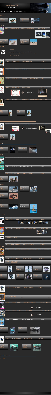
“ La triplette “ (36, 275)
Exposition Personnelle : (10, 285)
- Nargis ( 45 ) (42, 219)
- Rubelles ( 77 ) (43, 61)
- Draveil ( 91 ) (47, 297)
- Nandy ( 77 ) (42, 78)
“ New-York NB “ (21, 328)
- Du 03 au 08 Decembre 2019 (16, 338)
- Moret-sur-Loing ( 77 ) (44, 228)
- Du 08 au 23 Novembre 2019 (16, 302)
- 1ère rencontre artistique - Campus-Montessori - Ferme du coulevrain (32, 249)
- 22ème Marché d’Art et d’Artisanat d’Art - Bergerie (30, 78)
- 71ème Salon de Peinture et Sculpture (29, 228)
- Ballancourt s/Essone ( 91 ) (44, 310)
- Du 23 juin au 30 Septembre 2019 (16, 173)
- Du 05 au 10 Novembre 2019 (16, 287)
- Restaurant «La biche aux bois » (28, 241)
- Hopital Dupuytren (23, 297)
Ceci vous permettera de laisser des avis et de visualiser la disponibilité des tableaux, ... (22, 51)
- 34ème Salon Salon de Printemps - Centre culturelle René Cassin (32, 99)
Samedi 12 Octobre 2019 (15, 261)
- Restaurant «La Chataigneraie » (28, 244)
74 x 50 (22, 20)
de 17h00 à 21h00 (14, 262)
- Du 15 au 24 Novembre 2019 (16, 310)
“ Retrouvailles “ (25, 345)
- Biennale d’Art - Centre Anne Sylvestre (29, 302)
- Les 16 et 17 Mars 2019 (15, 78)
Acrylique (35, 276)
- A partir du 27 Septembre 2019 (16, 244)
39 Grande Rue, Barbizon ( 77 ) (16, 263)
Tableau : (35, 274)
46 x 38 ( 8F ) (22, 189)
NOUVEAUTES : (12, 49)
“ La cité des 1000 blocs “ (25, 19)
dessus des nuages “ (24, 41)
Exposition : (8, 249)
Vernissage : (8, 261)
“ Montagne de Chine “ (3, 40)
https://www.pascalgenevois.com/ (14, 55)
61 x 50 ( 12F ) (25, 347)
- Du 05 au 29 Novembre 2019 (11, 297)
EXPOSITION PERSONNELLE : (11, 296)
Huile (21, 188)
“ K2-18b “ (18, 275)
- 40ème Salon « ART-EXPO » (28, 310)
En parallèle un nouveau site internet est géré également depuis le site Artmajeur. (21, 52)
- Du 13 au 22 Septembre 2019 (16, 219)
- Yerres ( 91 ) (42, 244)
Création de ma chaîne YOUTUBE (11, 237)
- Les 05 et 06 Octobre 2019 (15, 249)
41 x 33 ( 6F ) (36, 269)
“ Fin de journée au (24, 40)
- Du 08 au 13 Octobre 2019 (15, 258)
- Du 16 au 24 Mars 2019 (15, 99)
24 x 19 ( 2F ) (2, 42)
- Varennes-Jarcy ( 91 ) (44, 87)
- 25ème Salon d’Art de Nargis (28, 219)
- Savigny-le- (47, 249)
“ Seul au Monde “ (23, 187)
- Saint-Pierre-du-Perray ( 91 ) (42, 28)
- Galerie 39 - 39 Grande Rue (27, 338)
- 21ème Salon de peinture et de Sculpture (27, 28)
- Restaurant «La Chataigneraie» (28, 173)
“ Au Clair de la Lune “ (22, 148)
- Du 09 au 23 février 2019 (14, 28)
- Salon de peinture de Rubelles (27, 61)
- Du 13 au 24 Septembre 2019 (16, 228)
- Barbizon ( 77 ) (41, 338)
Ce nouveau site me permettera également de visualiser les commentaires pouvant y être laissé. (24, 53)
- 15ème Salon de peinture (26, 87)
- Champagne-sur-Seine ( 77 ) (45, 302)
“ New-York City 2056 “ (20, 111)
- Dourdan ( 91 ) (46, 99)
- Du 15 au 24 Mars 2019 (15, 87)
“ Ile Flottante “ (2, 19)
